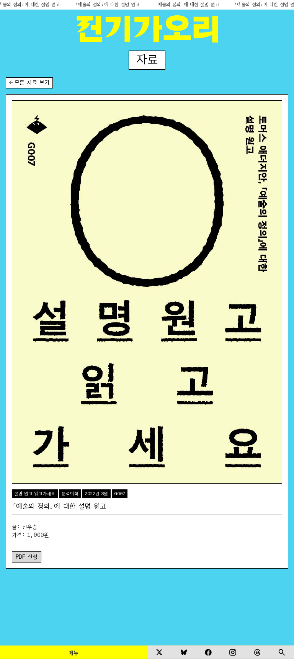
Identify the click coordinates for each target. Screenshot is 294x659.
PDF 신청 (27, 556)
